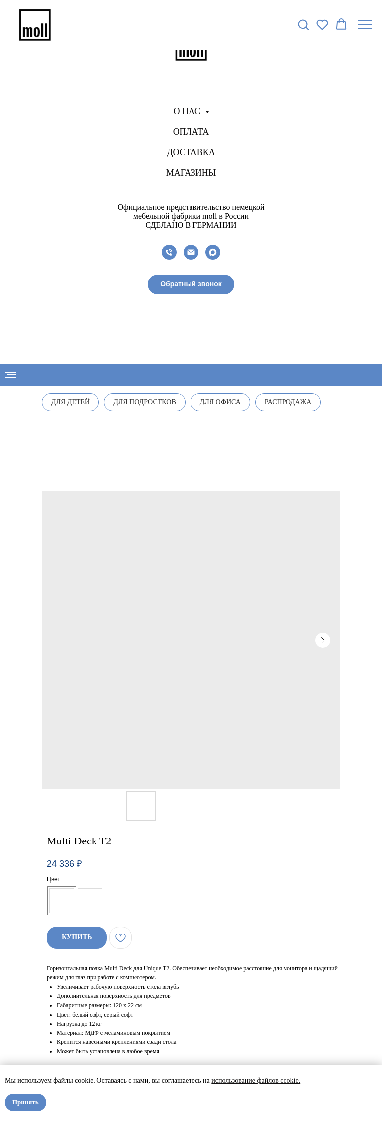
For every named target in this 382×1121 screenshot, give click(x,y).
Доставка (191, 152)
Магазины (191, 173)
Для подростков (144, 402)
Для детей (70, 402)
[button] (191, 284)
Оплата (191, 132)
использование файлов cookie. (255, 1080)
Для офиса (220, 402)
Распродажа (288, 402)
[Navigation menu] (365, 25)
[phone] (169, 252)
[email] (191, 252)
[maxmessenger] (212, 252)
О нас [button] (187, 111)
